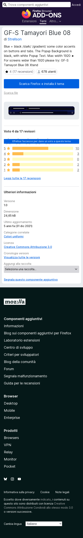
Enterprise (12, 418)
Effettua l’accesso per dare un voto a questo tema (41, 141)
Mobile (9, 410)
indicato (46, 499)
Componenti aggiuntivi (23, 319)
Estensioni (29, 21)
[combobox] (36, 4)
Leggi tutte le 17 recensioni (22, 178)
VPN (7, 445)
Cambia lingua (13, 523)
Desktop (11, 403)
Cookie (45, 492)
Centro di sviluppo (18, 347)
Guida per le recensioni (22, 383)
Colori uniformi (14, 236)
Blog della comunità (20, 362)
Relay (8, 452)
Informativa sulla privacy (19, 492)
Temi (43, 21)
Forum (9, 369)
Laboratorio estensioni (22, 340)
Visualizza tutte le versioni (22, 257)
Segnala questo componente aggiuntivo (31, 279)
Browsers (11, 438)
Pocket (9, 466)
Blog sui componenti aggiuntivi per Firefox (37, 333)
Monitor (10, 459)
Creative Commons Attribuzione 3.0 (28, 247)
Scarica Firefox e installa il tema (41, 84)
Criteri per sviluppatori (21, 355)
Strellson (15, 39)
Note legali (62, 492)
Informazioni (14, 326)
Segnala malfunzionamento (25, 376)
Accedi (76, 4)
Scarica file (11, 92)
